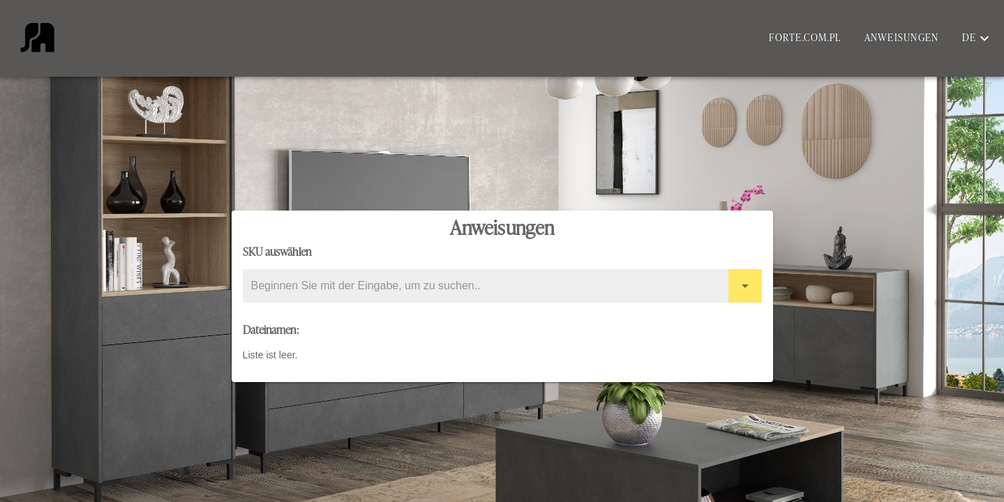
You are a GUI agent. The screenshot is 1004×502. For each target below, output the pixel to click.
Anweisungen (901, 38)
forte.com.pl (805, 38)
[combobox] (502, 286)
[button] (977, 38)
